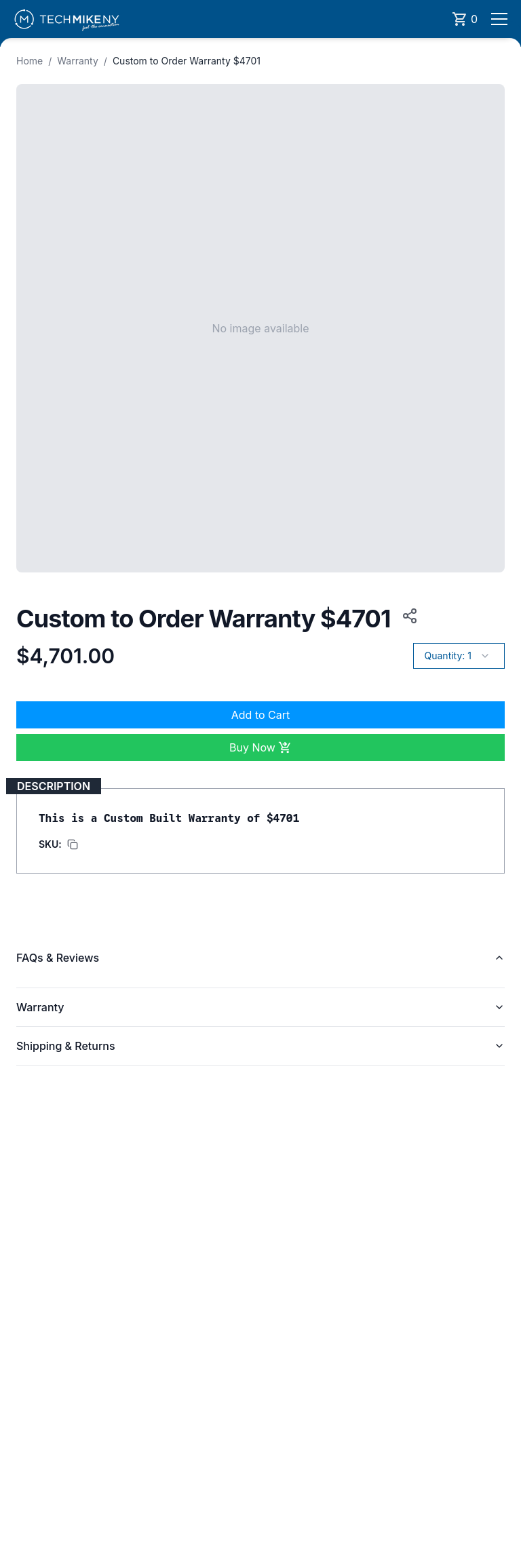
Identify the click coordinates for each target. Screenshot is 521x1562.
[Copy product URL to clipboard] (407, 616)
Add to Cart (260, 715)
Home (29, 60)
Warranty (77, 60)
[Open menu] (499, 19)
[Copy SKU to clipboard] (58, 844)
